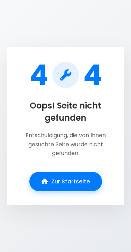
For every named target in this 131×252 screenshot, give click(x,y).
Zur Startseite (66, 181)
